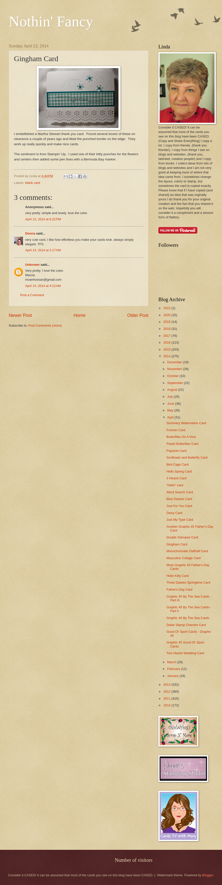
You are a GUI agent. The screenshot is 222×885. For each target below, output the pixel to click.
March (172, 662)
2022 (167, 308)
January (173, 676)
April (170, 417)
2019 (167, 322)
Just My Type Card (179, 519)
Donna (30, 233)
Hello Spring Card (179, 471)
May (170, 410)
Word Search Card (179, 492)
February (174, 669)
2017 (167, 336)
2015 (167, 349)
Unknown (32, 264)
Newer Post (20, 315)
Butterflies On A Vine (181, 437)
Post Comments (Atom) (45, 325)
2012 (167, 691)
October (173, 376)
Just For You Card (179, 506)
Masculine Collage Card (183, 558)
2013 (167, 684)
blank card (32, 183)
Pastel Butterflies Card (182, 444)
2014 (167, 356)
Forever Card (175, 430)
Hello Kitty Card (177, 576)
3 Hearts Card (176, 478)
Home (80, 315)
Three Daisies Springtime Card (188, 582)
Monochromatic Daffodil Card (187, 551)
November (175, 369)
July (170, 396)
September (175, 383)
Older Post (137, 315)
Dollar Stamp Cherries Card (186, 625)
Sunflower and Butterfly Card (187, 457)
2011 (167, 698)
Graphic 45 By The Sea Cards (187, 618)
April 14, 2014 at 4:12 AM (43, 286)
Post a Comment (32, 295)
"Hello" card (174, 485)
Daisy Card (174, 513)
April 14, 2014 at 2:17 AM (43, 250)
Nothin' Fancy (51, 21)
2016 (167, 342)
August (172, 389)
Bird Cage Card (177, 464)
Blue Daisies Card (179, 499)
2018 (167, 329)
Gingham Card (176, 544)
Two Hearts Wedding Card (185, 653)
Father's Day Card (179, 589)
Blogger (207, 875)
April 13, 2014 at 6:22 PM (43, 219)
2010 (167, 705)
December (175, 362)
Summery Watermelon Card (186, 423)
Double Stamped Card (182, 537)
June (171, 403)
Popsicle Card (176, 451)
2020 (167, 315)
